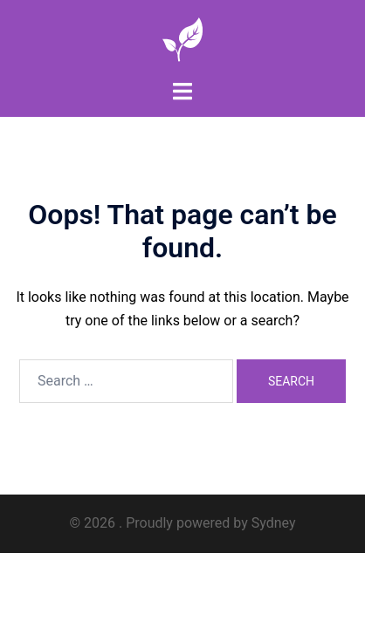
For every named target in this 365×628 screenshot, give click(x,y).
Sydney (273, 523)
